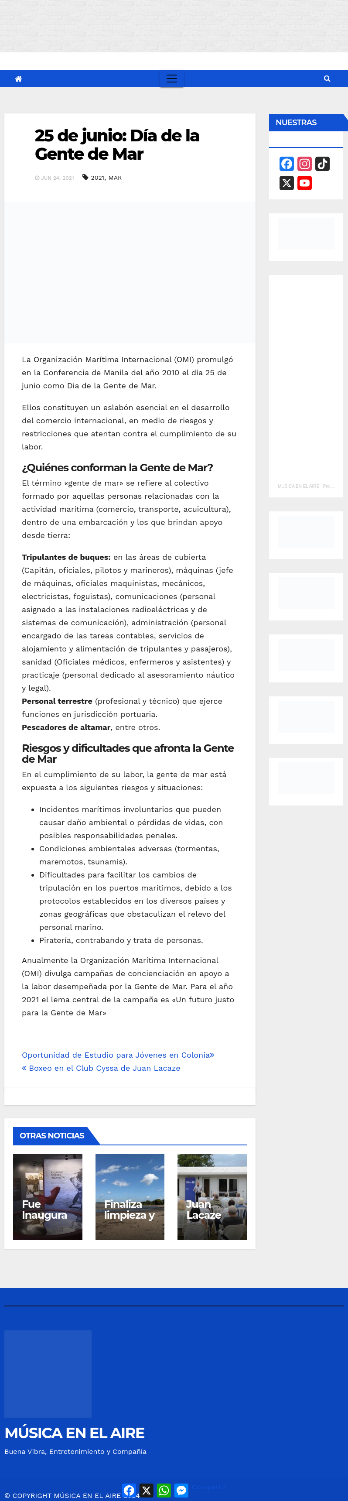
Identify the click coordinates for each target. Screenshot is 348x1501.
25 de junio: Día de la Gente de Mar (117, 144)
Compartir (209, 1487)
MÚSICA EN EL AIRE (74, 1433)
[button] (327, 78)
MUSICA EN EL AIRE (298, 486)
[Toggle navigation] (172, 78)
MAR (115, 177)
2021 (98, 177)
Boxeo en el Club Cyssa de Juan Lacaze (101, 1068)
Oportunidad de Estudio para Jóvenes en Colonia (118, 1054)
